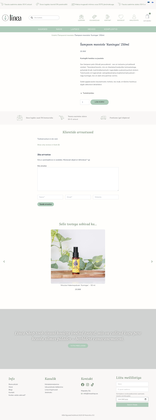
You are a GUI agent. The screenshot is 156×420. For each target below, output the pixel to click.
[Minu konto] (134, 17)
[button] (4, 261)
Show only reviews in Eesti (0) (49, 145)
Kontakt (107, 20)
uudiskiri (81, 20)
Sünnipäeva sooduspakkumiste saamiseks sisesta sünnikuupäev (130, 395)
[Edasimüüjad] (94, 17)
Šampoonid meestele (66, 35)
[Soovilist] (121, 17)
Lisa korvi (100, 102)
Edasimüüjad (95, 20)
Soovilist (121, 20)
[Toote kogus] (84, 102)
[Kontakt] (107, 17)
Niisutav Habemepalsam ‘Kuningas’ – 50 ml (78, 285)
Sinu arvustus (42, 166)
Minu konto (134, 20)
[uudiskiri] (81, 17)
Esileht (53, 35)
